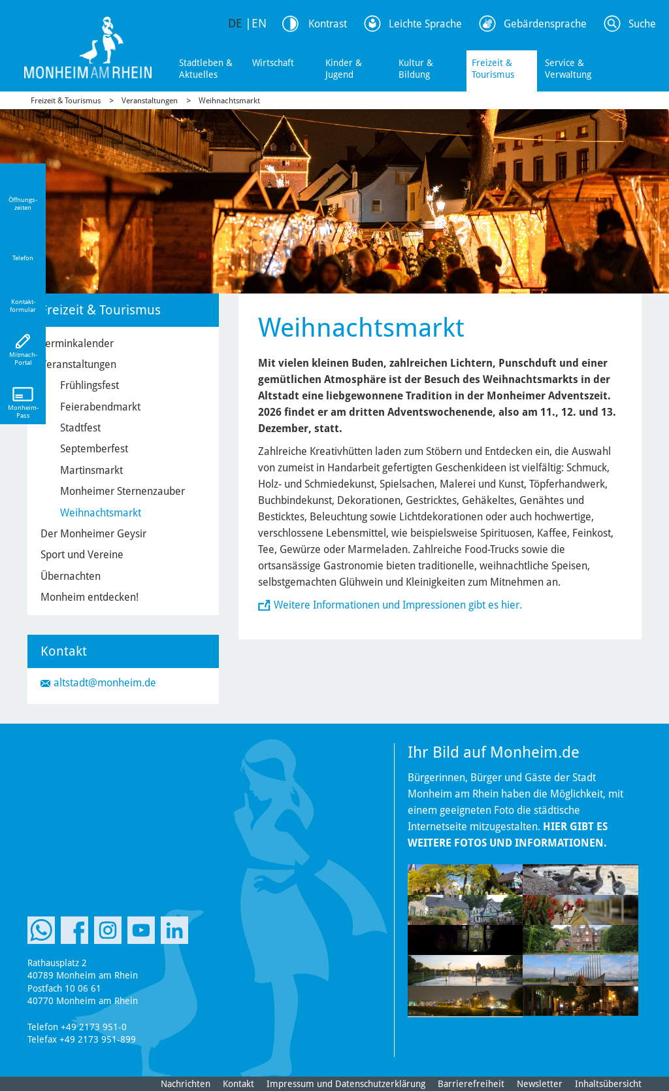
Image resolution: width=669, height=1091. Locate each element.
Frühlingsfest (89, 385)
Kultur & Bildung (416, 69)
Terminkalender (77, 343)
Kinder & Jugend (343, 69)
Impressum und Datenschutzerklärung (346, 1084)
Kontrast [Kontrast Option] (327, 24)
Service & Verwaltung (568, 69)
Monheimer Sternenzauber (122, 491)
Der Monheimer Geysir (93, 534)
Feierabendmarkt (100, 407)
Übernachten (71, 576)
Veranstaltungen (150, 100)
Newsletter (540, 1084)
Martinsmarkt (91, 470)
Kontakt (238, 1084)
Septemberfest (94, 449)
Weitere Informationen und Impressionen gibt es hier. (398, 605)
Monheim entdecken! (90, 597)
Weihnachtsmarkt (229, 100)
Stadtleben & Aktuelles (206, 69)
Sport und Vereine (82, 554)
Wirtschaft (273, 63)
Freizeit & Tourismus (493, 69)
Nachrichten (185, 1084)
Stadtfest (80, 428)
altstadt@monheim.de (105, 683)
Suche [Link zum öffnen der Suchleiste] (642, 24)
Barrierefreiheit (471, 1084)
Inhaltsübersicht (608, 1084)
